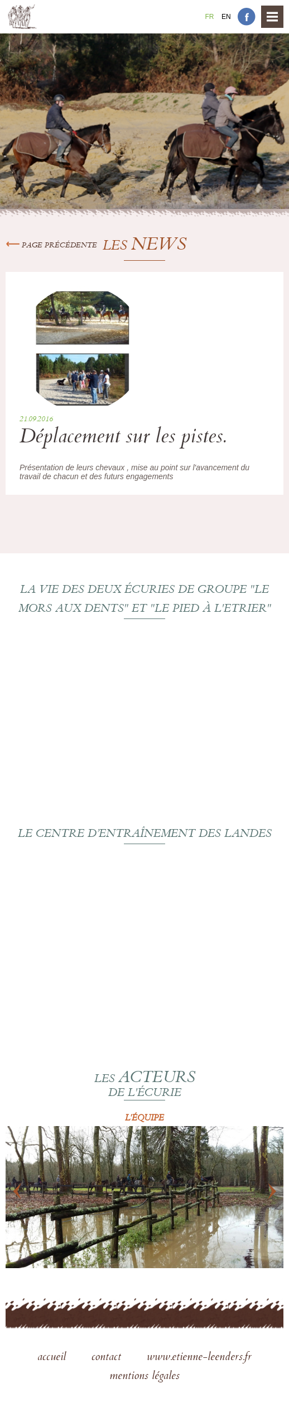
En (226, 17)
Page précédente (51, 246)
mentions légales (144, 1376)
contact (107, 1357)
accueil (53, 1357)
